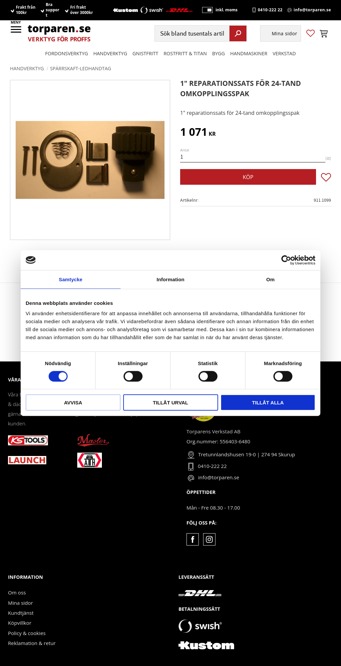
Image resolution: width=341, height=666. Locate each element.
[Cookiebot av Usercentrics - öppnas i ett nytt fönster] (286, 260)
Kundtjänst (21, 612)
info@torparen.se (312, 10)
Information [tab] (170, 279)
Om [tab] (270, 279)
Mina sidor (20, 602)
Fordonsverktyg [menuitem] (66, 54)
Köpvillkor (19, 622)
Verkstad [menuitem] (284, 54)
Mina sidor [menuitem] (284, 34)
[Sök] (237, 33)
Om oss (17, 592)
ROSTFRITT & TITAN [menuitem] (185, 54)
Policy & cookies (27, 633)
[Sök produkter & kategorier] (191, 34)
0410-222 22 (270, 10)
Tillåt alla (268, 402)
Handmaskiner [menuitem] (248, 54)
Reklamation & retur (32, 643)
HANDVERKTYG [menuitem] (110, 54)
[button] (16, 32)
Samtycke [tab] (71, 279)
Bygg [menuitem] (218, 54)
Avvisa (73, 402)
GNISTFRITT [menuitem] (145, 54)
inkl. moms (226, 10)
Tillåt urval (170, 402)
